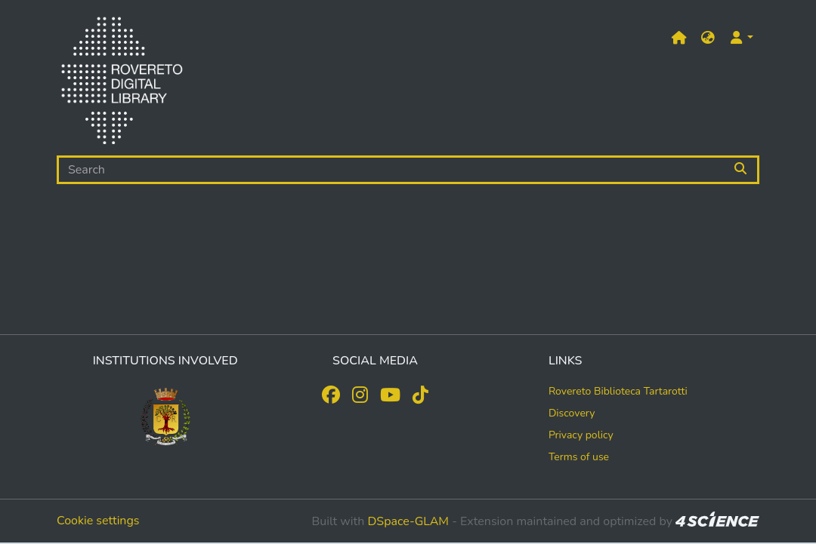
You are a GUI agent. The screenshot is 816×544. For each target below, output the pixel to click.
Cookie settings (98, 520)
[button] (708, 38)
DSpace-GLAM (408, 521)
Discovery (572, 413)
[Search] (391, 169)
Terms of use (579, 457)
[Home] (122, 83)
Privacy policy (581, 435)
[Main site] (679, 38)
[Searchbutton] (741, 169)
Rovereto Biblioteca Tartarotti (618, 391)
